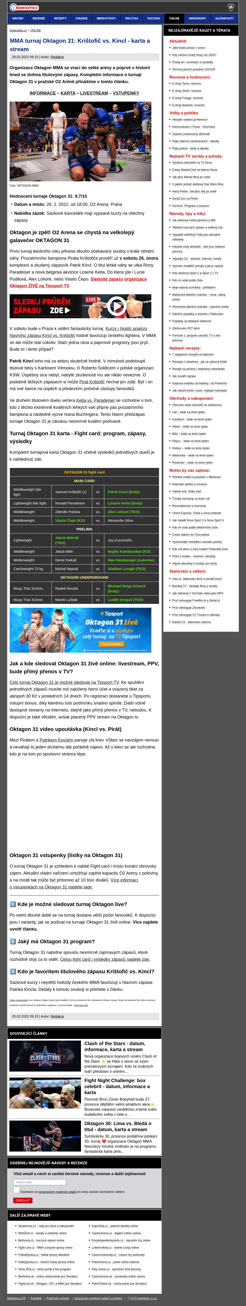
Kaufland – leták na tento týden (192, 419)
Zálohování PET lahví (186, 328)
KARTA (68, 93)
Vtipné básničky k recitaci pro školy (194, 563)
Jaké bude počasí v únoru (188, 47)
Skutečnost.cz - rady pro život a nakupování (46, 1226)
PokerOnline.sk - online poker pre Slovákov (119, 1283)
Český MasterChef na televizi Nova (194, 170)
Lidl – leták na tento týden (188, 412)
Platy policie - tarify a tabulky (190, 148)
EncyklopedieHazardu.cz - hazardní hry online (121, 1240)
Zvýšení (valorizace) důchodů (191, 134)
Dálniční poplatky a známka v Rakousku (197, 314)
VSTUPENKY (126, 93)
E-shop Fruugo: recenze (187, 98)
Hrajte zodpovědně (19, 1000)
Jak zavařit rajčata (184, 376)
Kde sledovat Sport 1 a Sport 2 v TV (195, 273)
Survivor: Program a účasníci (190, 206)
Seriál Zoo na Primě (185, 198)
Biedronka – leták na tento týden (193, 455)
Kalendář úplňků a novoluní (189, 484)
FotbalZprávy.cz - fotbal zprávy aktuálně (43, 1255)
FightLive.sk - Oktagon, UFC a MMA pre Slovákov (50, 1283)
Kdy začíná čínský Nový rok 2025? (194, 55)
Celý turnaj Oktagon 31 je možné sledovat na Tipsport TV (64, 682)
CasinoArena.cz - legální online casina (116, 1233)
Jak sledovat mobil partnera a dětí (193, 220)
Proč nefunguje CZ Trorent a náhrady (196, 615)
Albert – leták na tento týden (190, 426)
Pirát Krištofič (92, 382)
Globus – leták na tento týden (191, 448)
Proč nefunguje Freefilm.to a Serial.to (196, 600)
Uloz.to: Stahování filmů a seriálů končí (197, 579)
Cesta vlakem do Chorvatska (190, 534)
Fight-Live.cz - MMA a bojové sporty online (45, 1247)
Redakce (57, 57)
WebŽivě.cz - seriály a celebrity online (42, 1233)
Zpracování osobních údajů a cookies (98, 1298)
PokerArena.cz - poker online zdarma (115, 1262)
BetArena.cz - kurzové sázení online (41, 1240)
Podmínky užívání (58, 1298)
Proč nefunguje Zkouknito (188, 607)
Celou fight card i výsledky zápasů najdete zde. (105, 959)
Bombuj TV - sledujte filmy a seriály (194, 586)
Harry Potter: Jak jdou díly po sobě (194, 191)
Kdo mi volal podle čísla (187, 280)
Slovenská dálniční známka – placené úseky (200, 306)
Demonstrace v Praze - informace (193, 127)
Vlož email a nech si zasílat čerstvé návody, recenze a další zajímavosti (80, 1173)
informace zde (81, 1005)
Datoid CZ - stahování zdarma (191, 622)
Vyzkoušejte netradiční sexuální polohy (197, 542)
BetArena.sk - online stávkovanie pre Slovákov (48, 1276)
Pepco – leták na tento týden (190, 441)
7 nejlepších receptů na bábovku (193, 354)
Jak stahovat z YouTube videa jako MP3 (197, 593)
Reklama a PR (16, 1298)
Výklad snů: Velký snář (186, 491)
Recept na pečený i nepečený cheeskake (198, 369)
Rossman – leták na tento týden (192, 462)
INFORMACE (43, 93)
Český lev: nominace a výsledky (192, 62)
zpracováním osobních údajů (57, 1192)
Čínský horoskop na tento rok (191, 498)
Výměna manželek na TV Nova (192, 162)
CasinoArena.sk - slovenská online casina (118, 1276)
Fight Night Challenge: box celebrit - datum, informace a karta (117, 1086)
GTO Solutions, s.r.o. (143, 1298)
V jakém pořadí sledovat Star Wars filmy (197, 184)
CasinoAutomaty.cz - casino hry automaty (118, 1255)
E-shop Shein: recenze (186, 90)
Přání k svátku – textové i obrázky (193, 556)
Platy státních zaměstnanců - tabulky (195, 141)
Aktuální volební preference (189, 119)
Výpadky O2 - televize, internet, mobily (196, 258)
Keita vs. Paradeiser (95, 400)
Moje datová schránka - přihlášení (193, 287)
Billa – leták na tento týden (189, 433)
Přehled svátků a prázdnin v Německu (196, 477)
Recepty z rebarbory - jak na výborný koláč (199, 361)
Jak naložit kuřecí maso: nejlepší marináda (199, 390)
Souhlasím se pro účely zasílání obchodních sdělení (72, 1192)
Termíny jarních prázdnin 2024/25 (193, 69)
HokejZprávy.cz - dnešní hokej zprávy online (46, 1262)
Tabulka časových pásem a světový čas (197, 227)
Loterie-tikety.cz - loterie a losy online (115, 1247)
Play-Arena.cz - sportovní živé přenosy (116, 1269)
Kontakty (36, 1298)
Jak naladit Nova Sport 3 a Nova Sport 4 (198, 520)
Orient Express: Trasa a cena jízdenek (196, 513)
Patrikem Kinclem (56, 740)
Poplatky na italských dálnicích (191, 321)
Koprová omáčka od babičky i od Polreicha (199, 383)
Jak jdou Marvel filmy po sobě (191, 177)
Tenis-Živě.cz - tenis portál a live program (44, 1269)
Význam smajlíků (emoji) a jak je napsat (197, 266)
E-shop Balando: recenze (188, 105)
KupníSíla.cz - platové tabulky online (115, 1226)
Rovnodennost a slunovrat (189, 506)
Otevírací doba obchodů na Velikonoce (197, 405)
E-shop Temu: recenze (186, 83)
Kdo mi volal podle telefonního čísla (195, 527)
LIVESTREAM (94, 93)
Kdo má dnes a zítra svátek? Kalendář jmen (200, 549)
